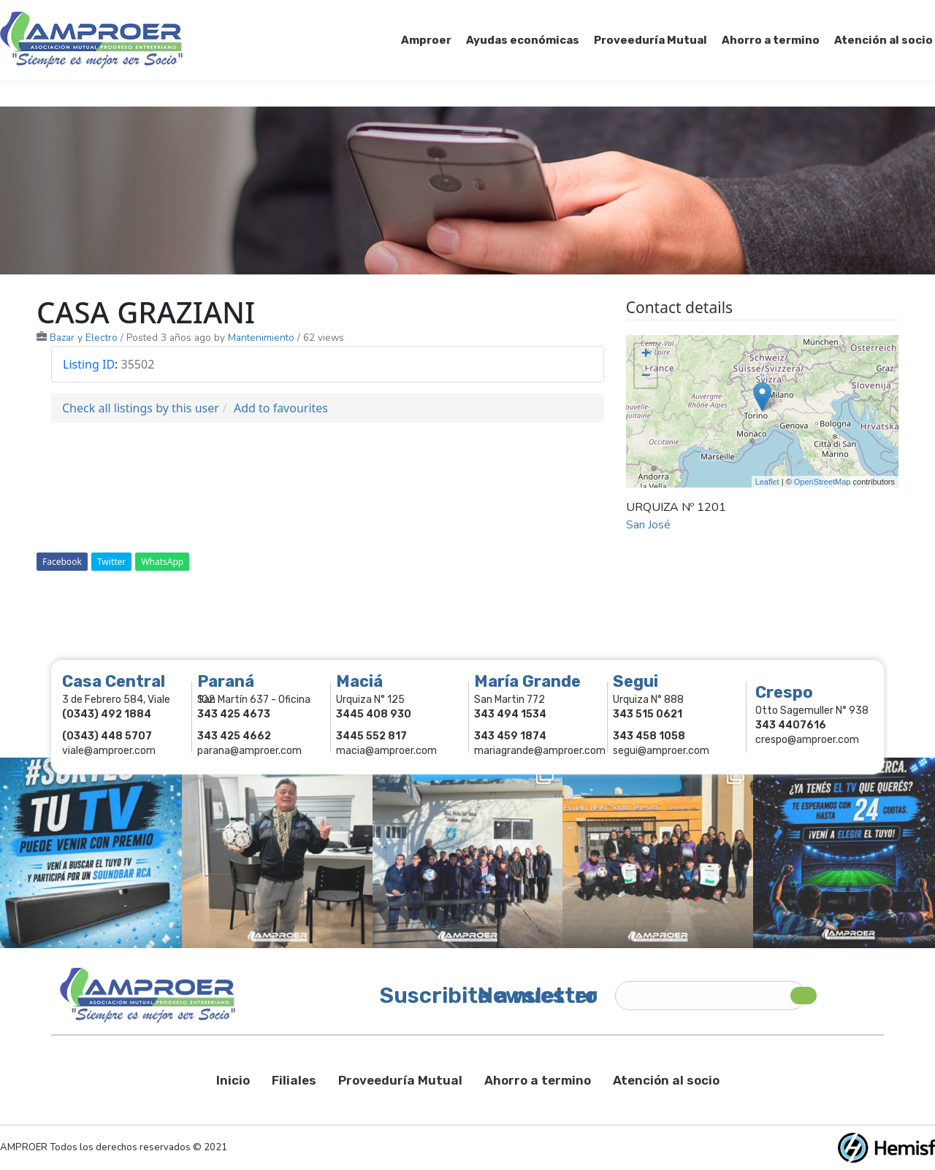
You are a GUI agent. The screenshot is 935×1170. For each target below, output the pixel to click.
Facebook (62, 561)
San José (648, 525)
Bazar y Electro (84, 338)
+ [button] (646, 355)
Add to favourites (281, 408)
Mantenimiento (261, 338)
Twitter (111, 561)
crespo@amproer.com (807, 740)
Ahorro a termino (537, 1080)
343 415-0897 (163, 13)
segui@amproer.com (661, 750)
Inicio (233, 1080)
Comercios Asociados (843, 13)
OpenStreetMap (822, 481)
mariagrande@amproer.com (540, 750)
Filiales (294, 1080)
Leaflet (767, 481)
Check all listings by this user (140, 408)
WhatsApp (162, 561)
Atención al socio (666, 1080)
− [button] (646, 377)
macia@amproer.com (386, 750)
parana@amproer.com (249, 750)
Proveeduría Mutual (400, 1080)
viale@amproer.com (109, 750)
